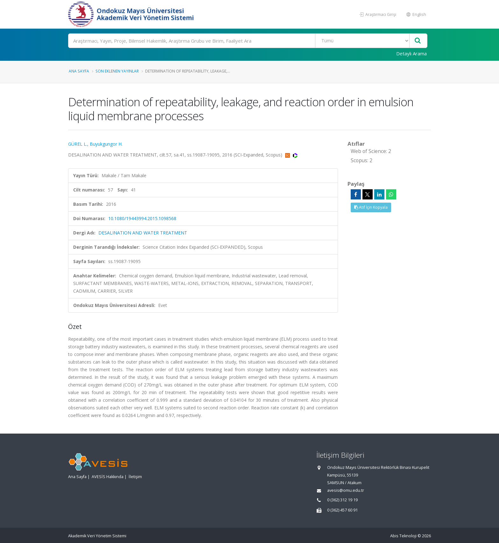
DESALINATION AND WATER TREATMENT (142, 233)
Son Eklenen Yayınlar (117, 70)
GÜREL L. (77, 144)
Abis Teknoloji (403, 536)
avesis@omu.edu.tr (345, 490)
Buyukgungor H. (106, 144)
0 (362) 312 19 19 (342, 500)
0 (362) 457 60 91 (342, 510)
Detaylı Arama (411, 53)
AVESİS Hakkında (107, 476)
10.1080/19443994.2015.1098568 (142, 218)
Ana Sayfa (79, 70)
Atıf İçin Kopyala (371, 207)
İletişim (135, 476)
